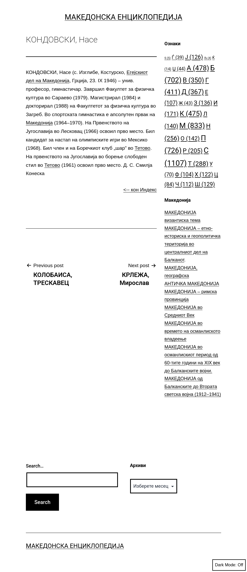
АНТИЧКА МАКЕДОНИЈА (191, 283)
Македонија (39, 122)
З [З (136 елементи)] (203, 102)
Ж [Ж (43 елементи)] (186, 103)
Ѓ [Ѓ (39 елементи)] (178, 57)
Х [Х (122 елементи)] (204, 174)
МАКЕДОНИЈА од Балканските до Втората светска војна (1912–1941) (192, 386)
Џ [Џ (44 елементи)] (179, 68)
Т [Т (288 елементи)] (198, 163)
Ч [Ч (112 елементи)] (184, 184)
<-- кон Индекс (140, 189)
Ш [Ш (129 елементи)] (205, 184)
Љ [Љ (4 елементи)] (207, 58)
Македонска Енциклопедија (123, 17)
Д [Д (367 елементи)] (193, 92)
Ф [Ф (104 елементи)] (184, 174)
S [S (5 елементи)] (167, 58)
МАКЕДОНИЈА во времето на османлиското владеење (192, 331)
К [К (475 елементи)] (191, 113)
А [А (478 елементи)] (198, 68)
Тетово (143, 148)
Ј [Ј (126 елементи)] (194, 57)
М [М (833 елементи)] (192, 125)
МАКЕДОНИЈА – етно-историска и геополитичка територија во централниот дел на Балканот (192, 244)
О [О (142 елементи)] (190, 138)
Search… (35, 466)
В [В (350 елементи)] (193, 80)
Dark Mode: (229, 565)
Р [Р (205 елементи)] (193, 150)
